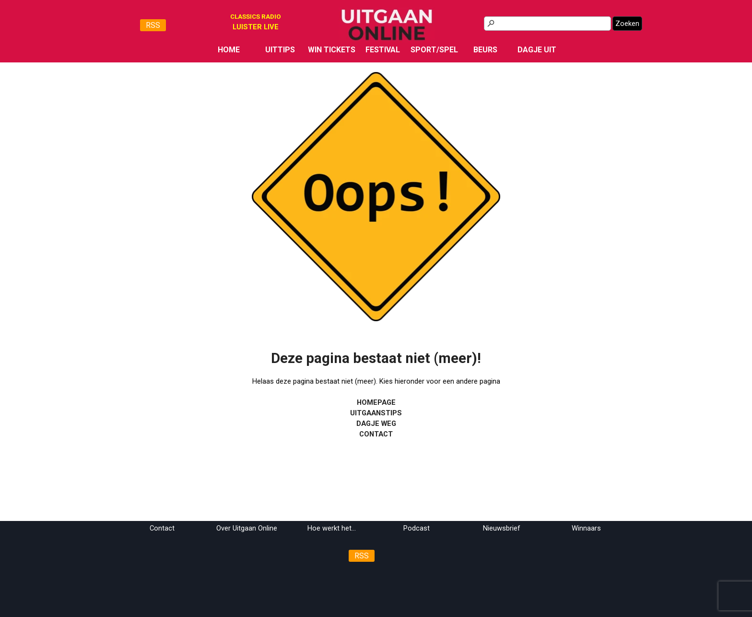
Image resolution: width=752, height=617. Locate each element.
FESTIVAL (382, 49)
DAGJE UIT (536, 49)
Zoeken (627, 23)
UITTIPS (280, 49)
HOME (229, 49)
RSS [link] (153, 25)
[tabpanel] (256, 27)
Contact (162, 528)
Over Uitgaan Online (246, 528)
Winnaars (586, 528)
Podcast (416, 528)
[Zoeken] (547, 23)
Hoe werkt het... (331, 528)
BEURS (485, 49)
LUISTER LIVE (256, 27)
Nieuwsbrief (501, 528)
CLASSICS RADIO (255, 16)
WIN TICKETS (331, 49)
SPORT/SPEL (434, 49)
